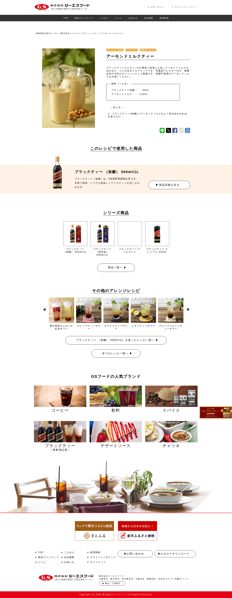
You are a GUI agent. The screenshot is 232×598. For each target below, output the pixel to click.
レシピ (118, 18)
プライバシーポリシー (103, 557)
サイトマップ (98, 562)
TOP (65, 18)
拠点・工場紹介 (113, 583)
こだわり (104, 18)
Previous (43, 308)
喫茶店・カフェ (148, 50)
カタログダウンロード (186, 7)
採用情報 (164, 18)
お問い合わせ (157, 7)
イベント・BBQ (115, 50)
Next (188, 309)
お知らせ (133, 18)
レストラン (131, 50)
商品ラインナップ (84, 18)
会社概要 (148, 18)
